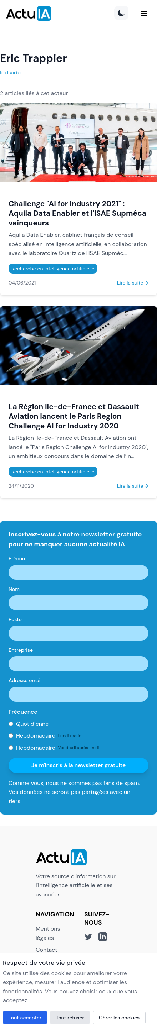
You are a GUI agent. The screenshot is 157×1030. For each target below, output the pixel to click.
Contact (46, 949)
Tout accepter (25, 1017)
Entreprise (21, 650)
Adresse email (25, 680)
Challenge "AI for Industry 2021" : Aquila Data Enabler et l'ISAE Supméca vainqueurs (77, 213)
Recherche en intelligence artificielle (53, 268)
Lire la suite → (132, 283)
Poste (15, 619)
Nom (14, 589)
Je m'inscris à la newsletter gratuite (78, 765)
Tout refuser (70, 1017)
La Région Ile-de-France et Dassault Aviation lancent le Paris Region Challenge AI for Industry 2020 (74, 416)
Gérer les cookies (119, 1017)
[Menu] (144, 13)
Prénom (18, 558)
